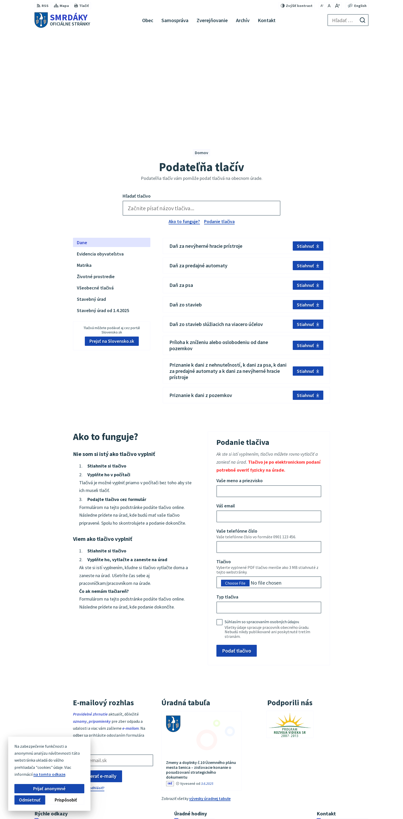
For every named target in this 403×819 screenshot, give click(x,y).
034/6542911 (328, 764)
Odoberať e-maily (97, 671)
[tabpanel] (246, 216)
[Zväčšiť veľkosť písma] (337, 5)
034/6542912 (328, 770)
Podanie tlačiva (219, 117)
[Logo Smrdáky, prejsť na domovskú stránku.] (62, 20)
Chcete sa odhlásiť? (88, 683)
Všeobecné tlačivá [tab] (95, 183)
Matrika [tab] (84, 160)
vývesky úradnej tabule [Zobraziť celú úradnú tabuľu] (210, 693)
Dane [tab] (82, 138)
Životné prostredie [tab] (96, 172)
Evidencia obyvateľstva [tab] (100, 149)
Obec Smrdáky (293, 805)
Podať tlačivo (236, 546)
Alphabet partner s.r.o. (227, 805)
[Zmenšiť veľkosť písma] (322, 5)
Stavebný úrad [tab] (91, 194)
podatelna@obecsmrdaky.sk (343, 776)
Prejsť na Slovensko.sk (111, 237)
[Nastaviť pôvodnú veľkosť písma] (329, 5)
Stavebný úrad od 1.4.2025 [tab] (103, 206)
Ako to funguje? (184, 117)
